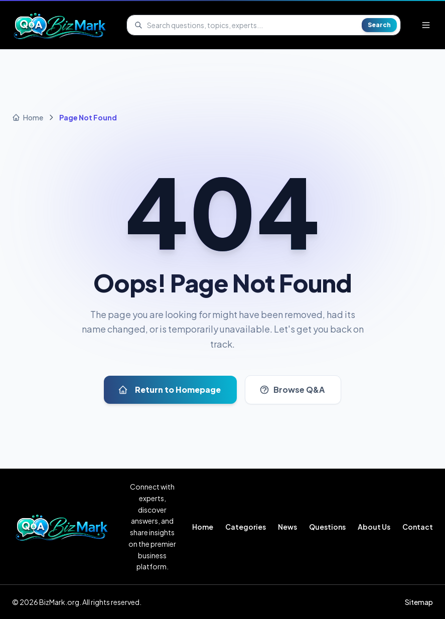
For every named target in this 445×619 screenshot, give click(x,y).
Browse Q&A (292, 389)
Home (202, 526)
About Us (374, 526)
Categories (245, 526)
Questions (327, 526)
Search (379, 25)
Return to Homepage (169, 389)
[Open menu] (426, 25)
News (287, 526)
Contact (417, 526)
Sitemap (419, 601)
